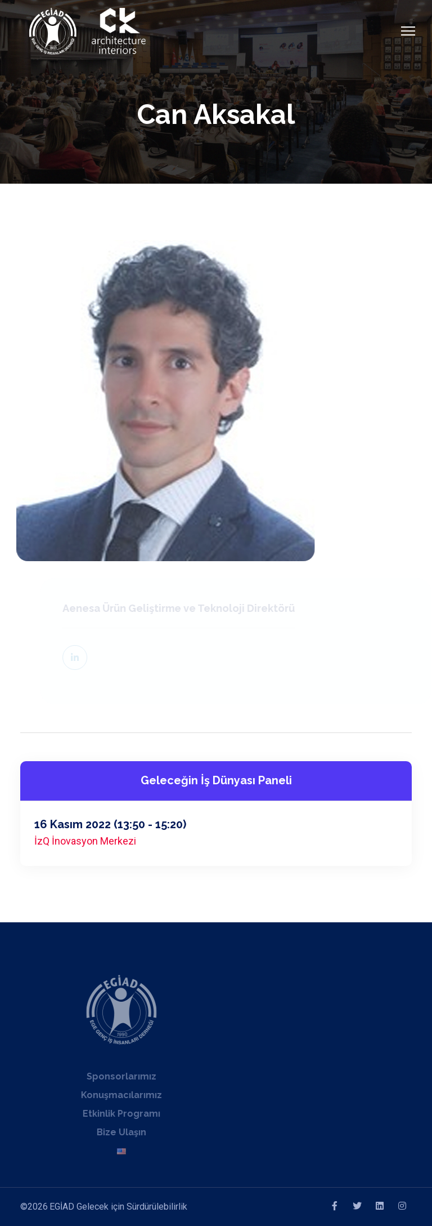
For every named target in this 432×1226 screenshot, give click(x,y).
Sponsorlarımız (115, 1076)
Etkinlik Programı (115, 1113)
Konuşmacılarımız (114, 1095)
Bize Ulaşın (115, 1132)
